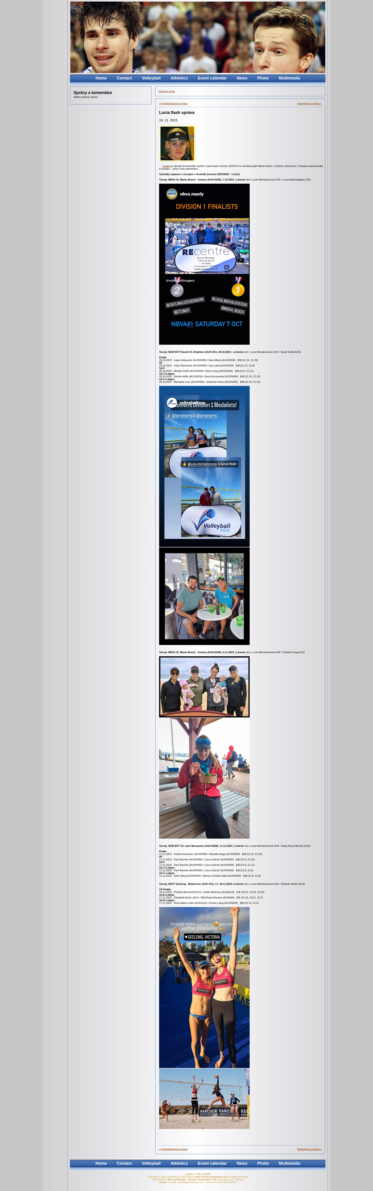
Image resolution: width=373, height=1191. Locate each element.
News (242, 78)
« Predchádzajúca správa (173, 103)
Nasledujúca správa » (309, 103)
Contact (124, 78)
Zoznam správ (167, 91)
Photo (263, 78)
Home (101, 78)
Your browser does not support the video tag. (243, 37)
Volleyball (151, 78)
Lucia (166, 166)
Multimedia (289, 78)
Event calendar (212, 78)
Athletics (179, 78)
